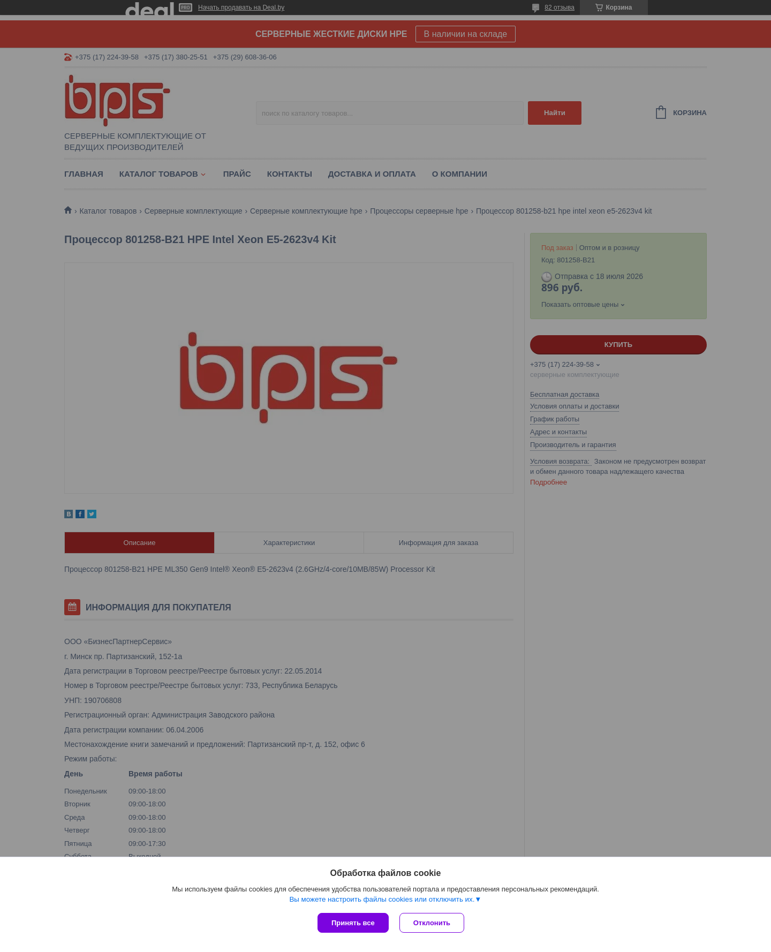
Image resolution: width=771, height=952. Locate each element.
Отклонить (431, 923)
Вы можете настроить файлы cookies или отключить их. (381, 899)
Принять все (353, 923)
